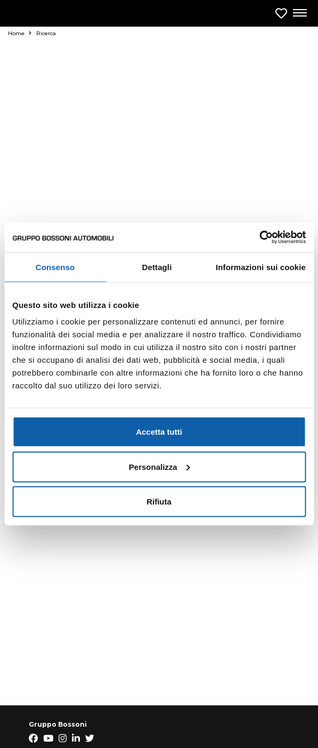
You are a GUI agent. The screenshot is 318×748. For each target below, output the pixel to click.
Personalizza (159, 466)
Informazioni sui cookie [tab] (261, 266)
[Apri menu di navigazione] (299, 13)
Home (19, 33)
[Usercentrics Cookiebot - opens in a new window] (259, 238)
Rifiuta (159, 501)
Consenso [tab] (55, 266)
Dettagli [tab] (157, 266)
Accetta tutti (159, 431)
